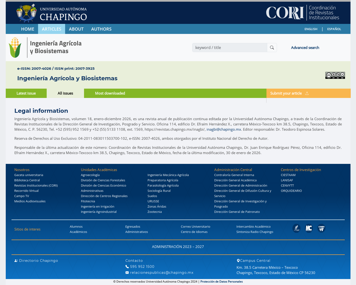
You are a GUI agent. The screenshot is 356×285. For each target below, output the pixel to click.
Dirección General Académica (235, 180)
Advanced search (305, 47)
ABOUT (76, 29)
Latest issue (26, 93)
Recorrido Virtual (26, 190)
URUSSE (153, 201)
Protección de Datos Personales (221, 282)
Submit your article (289, 93)
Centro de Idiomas (194, 232)
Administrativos (136, 232)
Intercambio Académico (254, 226)
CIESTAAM (288, 175)
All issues (65, 93)
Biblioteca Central (27, 180)
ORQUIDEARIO (291, 190)
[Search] (229, 47)
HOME (27, 29)
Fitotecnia (88, 201)
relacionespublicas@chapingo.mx (159, 272)
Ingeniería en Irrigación (97, 206)
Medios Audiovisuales (30, 201)
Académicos (78, 232)
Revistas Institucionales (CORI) (36, 185)
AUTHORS (101, 29)
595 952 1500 (139, 266)
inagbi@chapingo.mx (224, 129)
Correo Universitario (195, 226)
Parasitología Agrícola (163, 185)
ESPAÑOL (334, 29)
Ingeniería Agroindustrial (99, 212)
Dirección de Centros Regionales (104, 196)
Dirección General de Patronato (237, 212)
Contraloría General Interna (234, 175)
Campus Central (254, 260)
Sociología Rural (158, 190)
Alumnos (76, 226)
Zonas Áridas (156, 206)
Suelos (152, 196)
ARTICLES (51, 29)
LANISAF (287, 180)
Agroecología (90, 175)
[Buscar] (272, 47)
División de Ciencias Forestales (103, 180)
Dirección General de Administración (240, 185)
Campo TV (21, 196)
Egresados (132, 226)
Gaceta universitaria (28, 175)
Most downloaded (110, 93)
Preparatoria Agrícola (162, 180)
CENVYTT (287, 185)
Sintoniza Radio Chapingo (255, 232)
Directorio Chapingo (36, 260)
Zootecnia (154, 212)
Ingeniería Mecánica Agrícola (168, 175)
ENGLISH (311, 29)
